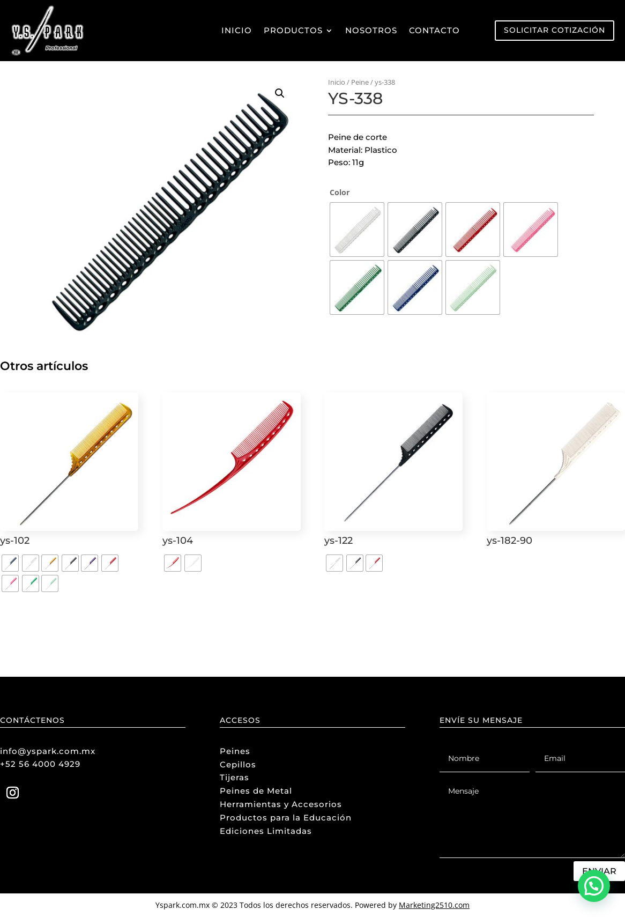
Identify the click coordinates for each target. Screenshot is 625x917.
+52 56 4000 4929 (40, 764)
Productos (293, 30)
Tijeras (234, 777)
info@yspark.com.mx (47, 751)
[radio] (357, 229)
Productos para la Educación (286, 817)
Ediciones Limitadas (266, 831)
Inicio (236, 30)
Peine (360, 82)
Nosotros (371, 30)
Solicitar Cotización (554, 30)
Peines (235, 751)
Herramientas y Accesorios (281, 804)
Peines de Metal (256, 791)
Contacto (434, 30)
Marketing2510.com (434, 905)
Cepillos (238, 764)
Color (339, 192)
